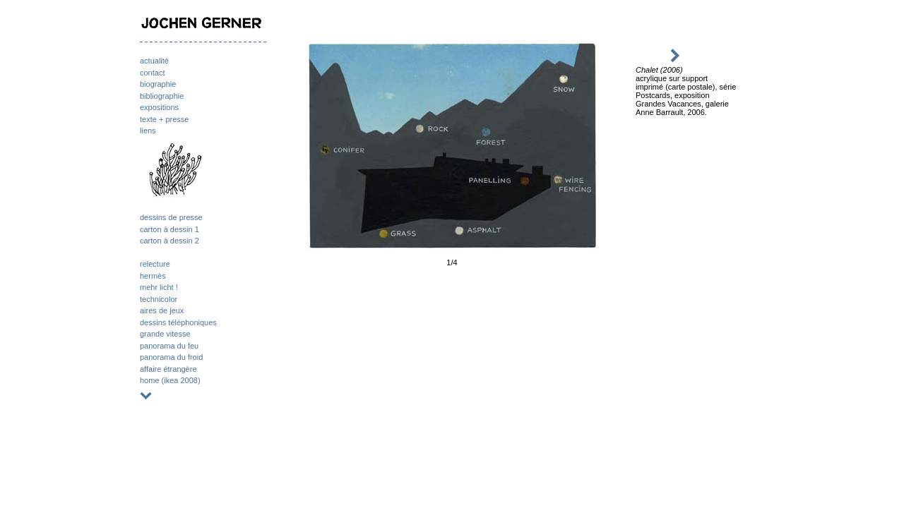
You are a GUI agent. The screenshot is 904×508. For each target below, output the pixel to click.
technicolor (158, 299)
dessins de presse (171, 217)
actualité (154, 60)
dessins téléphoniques (178, 322)
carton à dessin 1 (169, 229)
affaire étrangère (168, 369)
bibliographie (162, 96)
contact (152, 72)
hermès (153, 276)
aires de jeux (162, 310)
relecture (155, 264)
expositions (159, 107)
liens (148, 130)
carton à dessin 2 (169, 240)
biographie (158, 84)
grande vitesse (165, 333)
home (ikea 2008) (170, 380)
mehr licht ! (159, 287)
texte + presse (164, 119)
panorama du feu (169, 345)
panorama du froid (171, 357)
